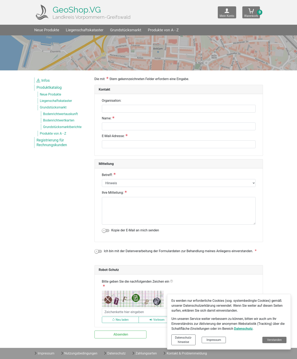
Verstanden (274, 340)
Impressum (213, 340)
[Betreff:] (179, 183)
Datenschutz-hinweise (183, 340)
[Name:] (179, 126)
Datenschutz (243, 329)
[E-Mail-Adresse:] (179, 144)
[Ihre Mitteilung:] (179, 211)
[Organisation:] (179, 109)
